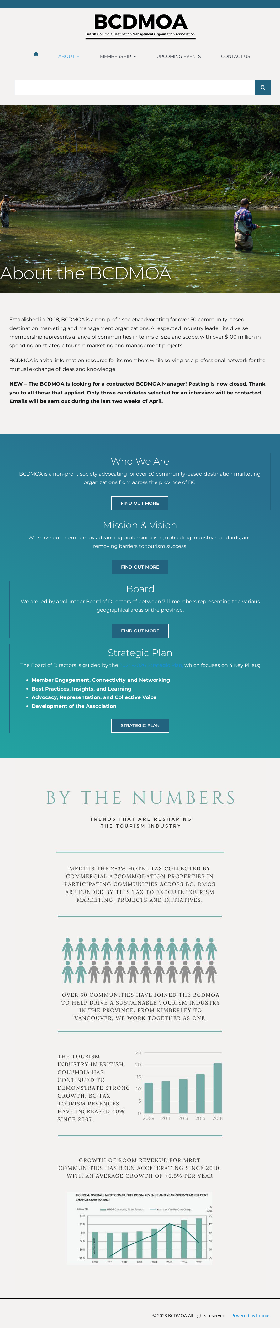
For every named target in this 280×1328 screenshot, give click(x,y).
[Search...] (137, 87)
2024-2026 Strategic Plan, (151, 665)
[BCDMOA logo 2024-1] (140, 17)
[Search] (263, 87)
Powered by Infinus (251, 1316)
